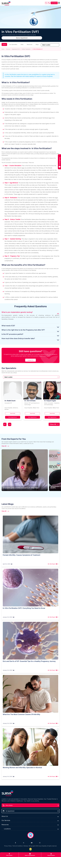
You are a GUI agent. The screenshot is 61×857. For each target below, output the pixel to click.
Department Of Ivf (16, 49)
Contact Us (30, 360)
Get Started (54, 2)
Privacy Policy (8, 846)
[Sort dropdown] (50, 44)
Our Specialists (13, 44)
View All (54, 424)
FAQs (22, 44)
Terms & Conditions (18, 846)
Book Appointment (11, 417)
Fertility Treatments (26, 49)
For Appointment (10, 811)
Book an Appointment (21, 38)
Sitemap (26, 846)
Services (8, 49)
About (4, 44)
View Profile (11, 413)
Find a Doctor (9, 805)
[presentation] (5, 424)
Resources (29, 44)
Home (3, 49)
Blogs (37, 44)
